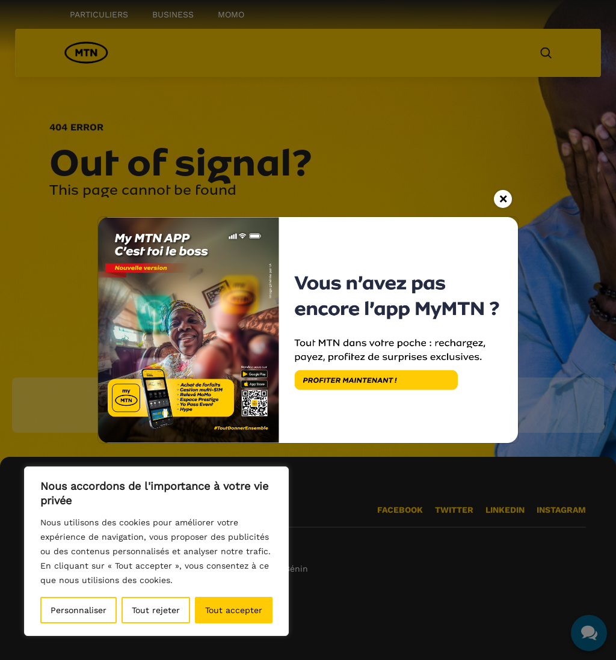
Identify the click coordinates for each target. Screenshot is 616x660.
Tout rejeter (156, 610)
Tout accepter (233, 610)
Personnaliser (78, 610)
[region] (156, 551)
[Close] (503, 199)
